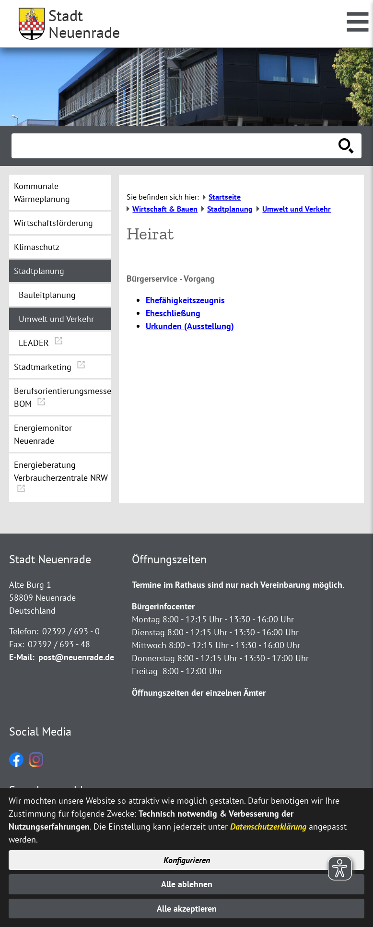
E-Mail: (22, 657)
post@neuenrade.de (76, 657)
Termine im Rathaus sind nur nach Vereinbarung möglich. (238, 584)
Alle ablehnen (186, 884)
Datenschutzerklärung (268, 826)
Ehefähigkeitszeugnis (185, 300)
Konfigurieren (186, 860)
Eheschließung (173, 313)
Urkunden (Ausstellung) (190, 326)
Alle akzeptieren (187, 908)
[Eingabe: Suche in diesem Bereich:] (175, 145)
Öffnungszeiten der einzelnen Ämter (199, 692)
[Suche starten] (346, 146)
